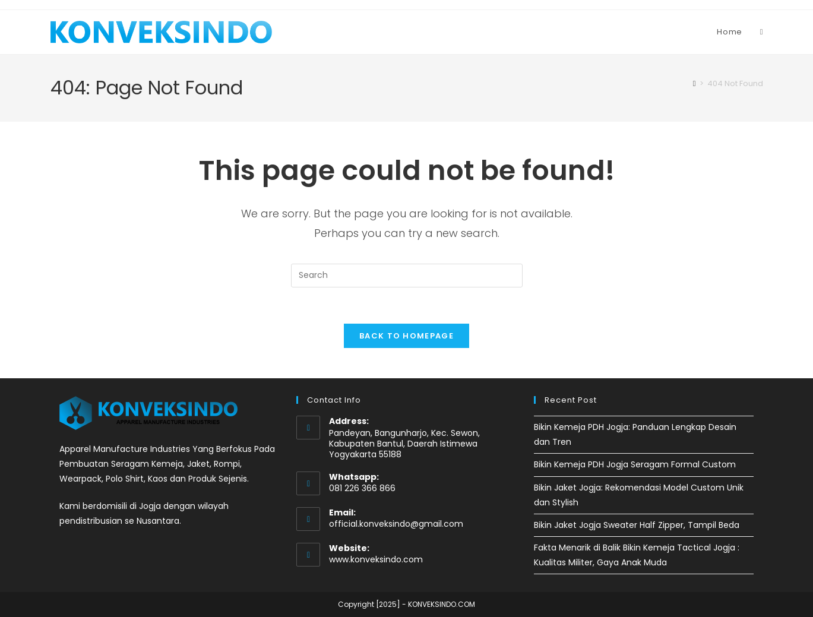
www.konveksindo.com (376, 559)
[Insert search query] (407, 275)
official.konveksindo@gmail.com (396, 524)
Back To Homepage (406, 335)
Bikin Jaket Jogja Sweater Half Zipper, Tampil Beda (636, 525)
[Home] (694, 83)
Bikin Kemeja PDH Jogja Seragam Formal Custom (635, 464)
